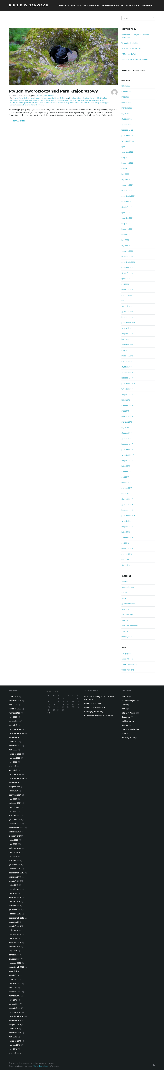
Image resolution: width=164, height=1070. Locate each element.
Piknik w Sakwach (29, 5)
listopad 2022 (127, 130)
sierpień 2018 (127, 394)
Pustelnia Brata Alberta (36, 102)
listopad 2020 (127, 256)
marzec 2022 (126, 168)
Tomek (38, 95)
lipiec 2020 (125, 278)
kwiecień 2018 (127, 416)
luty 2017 (125, 493)
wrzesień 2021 (127, 201)
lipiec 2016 (125, 532)
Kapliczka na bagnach (32, 100)
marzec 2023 (126, 108)
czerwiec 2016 (127, 537)
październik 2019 (128, 322)
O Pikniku (147, 5)
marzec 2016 (126, 554)
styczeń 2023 (126, 119)
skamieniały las (96, 102)
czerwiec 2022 (127, 152)
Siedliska (87, 102)
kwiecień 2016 (127, 548)
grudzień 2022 (127, 124)
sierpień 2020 (127, 273)
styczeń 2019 (126, 367)
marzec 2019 (126, 361)
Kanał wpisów (127, 659)
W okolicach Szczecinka (131, 48)
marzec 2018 (126, 422)
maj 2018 (125, 411)
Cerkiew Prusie (45, 98)
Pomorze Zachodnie (70, 5)
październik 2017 (128, 449)
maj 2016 (125, 543)
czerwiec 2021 (127, 218)
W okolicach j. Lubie (129, 43)
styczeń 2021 (126, 245)
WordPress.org (127, 670)
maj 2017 (125, 477)
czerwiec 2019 (127, 345)
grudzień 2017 (127, 438)
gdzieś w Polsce (130, 5)
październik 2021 (128, 196)
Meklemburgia (91, 5)
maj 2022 (125, 157)
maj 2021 (125, 223)
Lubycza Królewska (84, 100)
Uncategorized (127, 637)
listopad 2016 (127, 510)
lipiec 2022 (125, 146)
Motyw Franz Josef (41, 1066)
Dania (123, 598)
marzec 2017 (126, 488)
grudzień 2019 (127, 311)
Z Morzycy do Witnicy (130, 54)
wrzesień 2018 (127, 389)
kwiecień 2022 (127, 163)
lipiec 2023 (125, 86)
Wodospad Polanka (23, 105)
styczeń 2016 (126, 565)
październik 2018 (128, 383)
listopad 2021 (127, 190)
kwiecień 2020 (127, 289)
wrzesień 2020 (127, 267)
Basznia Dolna (18, 98)
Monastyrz (95, 100)
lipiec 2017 (125, 466)
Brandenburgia (110, 5)
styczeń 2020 (126, 306)
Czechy (124, 592)
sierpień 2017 (127, 460)
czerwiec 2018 (127, 405)
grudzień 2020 (127, 251)
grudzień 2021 (127, 185)
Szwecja (124, 631)
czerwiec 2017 (127, 471)
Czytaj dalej (19, 121)
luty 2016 (125, 559)
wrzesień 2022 (127, 141)
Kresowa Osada (62, 100)
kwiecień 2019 (127, 356)
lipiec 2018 (125, 400)
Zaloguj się (126, 653)
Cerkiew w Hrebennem (60, 98)
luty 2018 (125, 427)
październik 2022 (128, 135)
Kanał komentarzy (129, 664)
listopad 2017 (127, 444)
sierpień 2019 (127, 333)
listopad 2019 (127, 317)
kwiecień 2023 (127, 102)
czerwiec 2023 (127, 91)
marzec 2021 (126, 234)
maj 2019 (125, 350)
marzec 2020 (126, 295)
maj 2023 (125, 97)
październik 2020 (128, 262)
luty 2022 (125, 174)
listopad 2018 (127, 378)
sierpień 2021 (127, 207)
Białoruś (124, 581)
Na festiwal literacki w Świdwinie (134, 59)
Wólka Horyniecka (37, 105)
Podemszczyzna (22, 102)
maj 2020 (125, 284)
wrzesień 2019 (127, 328)
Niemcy (124, 620)
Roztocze (61, 102)
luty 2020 (125, 300)
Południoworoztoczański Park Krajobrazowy (53, 91)
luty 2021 (125, 240)
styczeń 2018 (126, 433)
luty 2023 (125, 113)
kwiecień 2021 (127, 229)
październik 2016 (128, 515)
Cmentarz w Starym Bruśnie (79, 98)
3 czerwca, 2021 (15, 95)
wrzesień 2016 (127, 521)
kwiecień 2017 (127, 482)
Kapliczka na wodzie (48, 100)
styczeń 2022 (126, 179)
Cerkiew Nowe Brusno (32, 98)
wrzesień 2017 (127, 455)
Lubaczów (72, 100)
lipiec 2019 (125, 339)
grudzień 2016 (127, 504)
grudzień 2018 (127, 372)
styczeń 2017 (126, 499)
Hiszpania (125, 609)
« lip (48, 712)
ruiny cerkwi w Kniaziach (74, 102)
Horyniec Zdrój (95, 98)
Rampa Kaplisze (51, 102)
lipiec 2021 (125, 212)
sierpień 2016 (127, 526)
